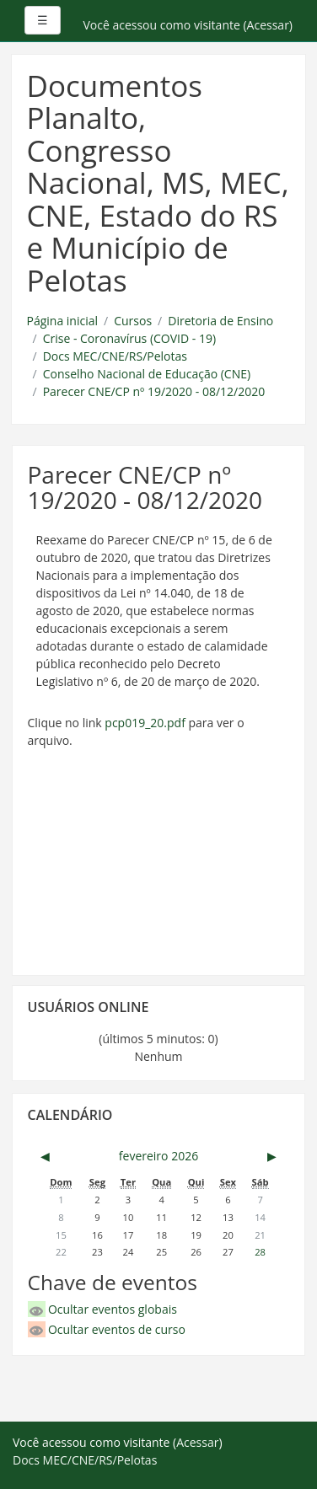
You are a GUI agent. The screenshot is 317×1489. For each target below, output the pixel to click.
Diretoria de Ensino (220, 321)
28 (260, 1251)
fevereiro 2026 (158, 1156)
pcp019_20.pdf (145, 723)
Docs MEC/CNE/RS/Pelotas (115, 356)
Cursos (133, 321)
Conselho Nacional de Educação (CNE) (146, 374)
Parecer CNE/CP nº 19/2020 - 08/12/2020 (154, 391)
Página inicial (63, 321)
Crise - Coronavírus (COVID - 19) (129, 338)
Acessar (268, 25)
